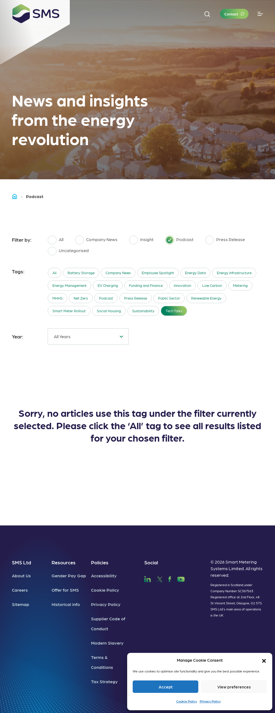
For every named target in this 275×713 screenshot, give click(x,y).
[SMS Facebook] (169, 578)
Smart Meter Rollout (69, 311)
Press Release (135, 298)
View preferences (234, 686)
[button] (264, 660)
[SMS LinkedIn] (147, 578)
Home (17, 196)
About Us (21, 575)
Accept (166, 686)
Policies (99, 562)
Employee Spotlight (158, 273)
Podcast (106, 298)
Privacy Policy (210, 701)
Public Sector (169, 298)
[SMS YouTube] (181, 578)
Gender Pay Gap (69, 575)
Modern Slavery (107, 642)
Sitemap (20, 604)
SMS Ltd (21, 562)
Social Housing (109, 311)
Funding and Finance (146, 285)
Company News (118, 273)
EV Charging (108, 285)
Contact (231, 14)
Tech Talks (173, 311)
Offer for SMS (65, 589)
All (54, 273)
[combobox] (88, 336)
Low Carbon (212, 285)
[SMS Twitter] (159, 578)
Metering (240, 285)
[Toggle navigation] (260, 14)
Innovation (182, 285)
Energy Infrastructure (234, 273)
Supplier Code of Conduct (108, 623)
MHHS (57, 298)
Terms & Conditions (102, 662)
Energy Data (195, 273)
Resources (64, 562)
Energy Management (69, 285)
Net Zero (81, 298)
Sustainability (143, 311)
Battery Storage (81, 273)
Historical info (66, 604)
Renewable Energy (206, 298)
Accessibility (104, 575)
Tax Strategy (104, 681)
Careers (20, 589)
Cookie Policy (186, 701)
